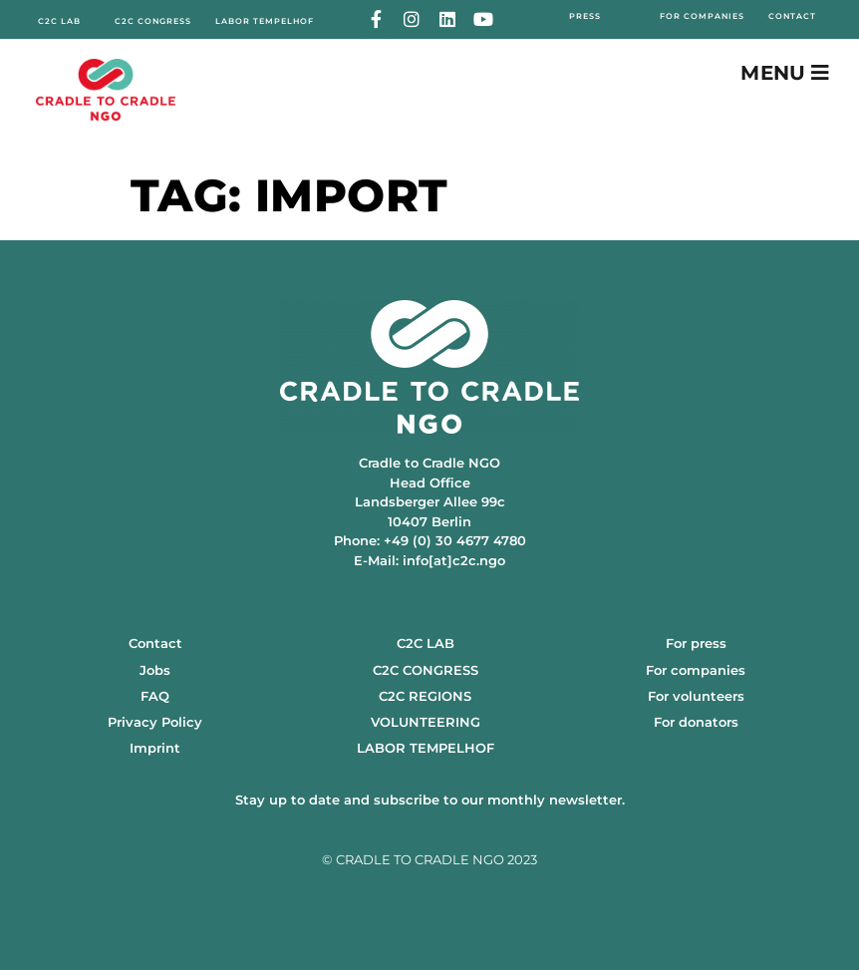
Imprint (155, 748)
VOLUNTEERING (425, 722)
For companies (695, 670)
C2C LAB (425, 643)
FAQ (155, 696)
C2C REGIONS (425, 696)
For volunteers (696, 696)
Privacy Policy (155, 722)
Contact (155, 643)
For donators (696, 722)
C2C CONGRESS (425, 670)
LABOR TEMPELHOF (425, 748)
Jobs (155, 670)
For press (696, 643)
